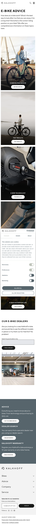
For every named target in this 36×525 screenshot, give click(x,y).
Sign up (26, 505)
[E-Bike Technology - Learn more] (18, 173)
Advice (18, 481)
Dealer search (8, 438)
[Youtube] (12, 510)
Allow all (18, 288)
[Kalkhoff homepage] (8, 3)
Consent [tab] (6, 235)
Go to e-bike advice (10, 421)
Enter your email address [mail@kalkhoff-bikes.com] (8, 501)
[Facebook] (14, 510)
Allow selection (18, 293)
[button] (30, 3)
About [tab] (29, 235)
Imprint (28, 520)
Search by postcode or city (10, 339)
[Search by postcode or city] (18, 342)
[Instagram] (9, 510)
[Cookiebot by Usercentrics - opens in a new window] (26, 231)
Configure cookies (14, 522)
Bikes (18, 476)
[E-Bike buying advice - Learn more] (18, 63)
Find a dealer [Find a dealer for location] (8, 348)
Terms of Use (5, 522)
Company (18, 486)
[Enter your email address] (9, 505)
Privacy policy (5, 520)
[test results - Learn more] (18, 118)
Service (18, 492)
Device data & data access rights (17, 520)
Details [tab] (18, 235)
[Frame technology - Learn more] (18, 228)
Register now (8, 455)
